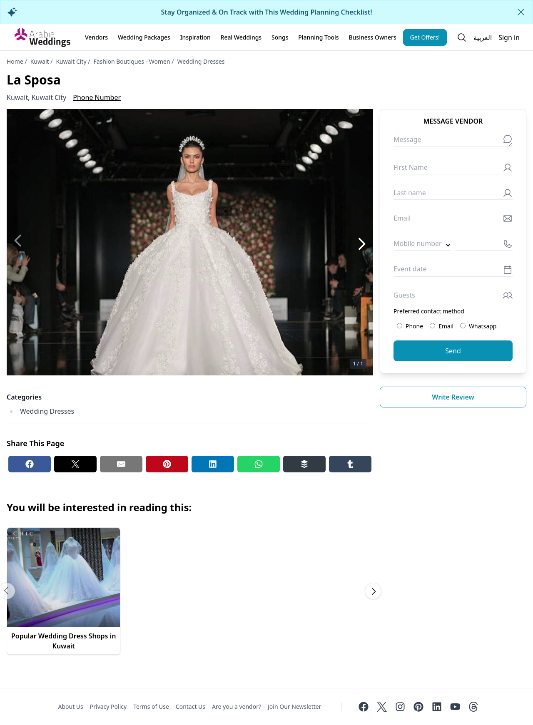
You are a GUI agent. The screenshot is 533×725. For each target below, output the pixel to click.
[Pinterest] (418, 707)
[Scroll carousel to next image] (373, 591)
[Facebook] (364, 707)
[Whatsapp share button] (258, 464)
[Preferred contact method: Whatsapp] (463, 325)
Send (453, 350)
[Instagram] (400, 707)
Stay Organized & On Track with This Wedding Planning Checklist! (266, 12)
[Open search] (462, 37)
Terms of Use (151, 706)
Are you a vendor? (236, 706)
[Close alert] (521, 12)
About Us (70, 706)
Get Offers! (425, 37)
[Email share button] (121, 464)
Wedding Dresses (201, 61)
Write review (453, 397)
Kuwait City (71, 61)
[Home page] (42, 37)
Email (441, 326)
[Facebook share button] (29, 464)
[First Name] (453, 169)
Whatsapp (478, 326)
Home (15, 61)
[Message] (453, 141)
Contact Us (190, 706)
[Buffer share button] (304, 464)
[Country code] (422, 245)
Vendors (96, 37)
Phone (410, 326)
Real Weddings (241, 37)
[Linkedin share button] (213, 464)
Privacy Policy (108, 706)
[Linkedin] (437, 707)
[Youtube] (455, 707)
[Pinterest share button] (167, 464)
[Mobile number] (484, 245)
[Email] (453, 220)
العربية (482, 37)
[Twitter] (382, 707)
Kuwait (39, 61)
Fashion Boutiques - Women (131, 61)
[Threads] (473, 707)
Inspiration (195, 37)
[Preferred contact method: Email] (432, 325)
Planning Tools (318, 37)
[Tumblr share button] (350, 464)
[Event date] (453, 271)
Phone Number (97, 97)
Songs (280, 37)
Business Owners (372, 37)
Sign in (509, 37)
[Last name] (453, 194)
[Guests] (453, 297)
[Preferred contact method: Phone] (399, 325)
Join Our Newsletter (294, 706)
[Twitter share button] (75, 464)
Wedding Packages (144, 37)
